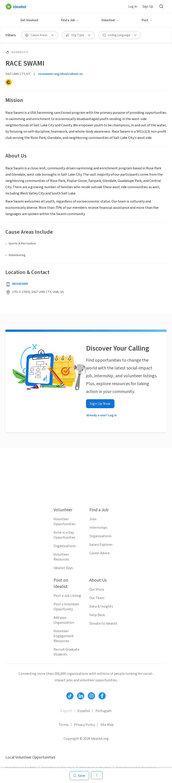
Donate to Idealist (103, 623)
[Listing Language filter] (119, 35)
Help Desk (97, 615)
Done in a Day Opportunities (64, 535)
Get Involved (29, 20)
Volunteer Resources (61, 557)
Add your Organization (64, 620)
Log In (132, 6)
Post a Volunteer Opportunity (66, 607)
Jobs (93, 519)
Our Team (96, 597)
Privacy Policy (84, 724)
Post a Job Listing (67, 595)
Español (83, 710)
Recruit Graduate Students (67, 652)
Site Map (107, 724)
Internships (98, 527)
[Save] (79, 775)
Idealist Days (63, 567)
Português (103, 710)
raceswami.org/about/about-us (60, 73)
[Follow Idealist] (69, 695)
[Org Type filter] (78, 35)
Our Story (96, 589)
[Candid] (8, 82)
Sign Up (147, 6)
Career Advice (99, 553)
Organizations (65, 546)
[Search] (161, 6)
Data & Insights (101, 606)
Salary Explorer (101, 544)
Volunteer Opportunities (64, 521)
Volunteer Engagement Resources (64, 636)
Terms (64, 724)
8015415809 (20, 284)
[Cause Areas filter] (39, 35)
